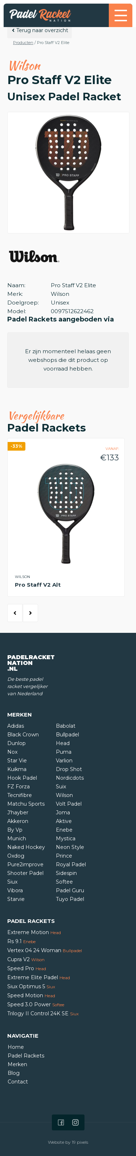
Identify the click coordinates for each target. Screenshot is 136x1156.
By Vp (14, 830)
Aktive (64, 821)
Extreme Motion (34, 932)
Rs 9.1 (21, 941)
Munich (16, 838)
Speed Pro (26, 968)
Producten (23, 42)
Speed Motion (31, 995)
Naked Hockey (26, 847)
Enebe (64, 830)
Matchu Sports (26, 804)
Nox (12, 752)
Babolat (65, 726)
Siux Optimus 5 (31, 986)
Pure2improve (25, 864)
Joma (63, 812)
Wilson (64, 795)
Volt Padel (69, 804)
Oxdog (15, 856)
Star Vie (17, 760)
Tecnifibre (19, 795)
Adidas (15, 726)
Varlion (64, 760)
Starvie (16, 899)
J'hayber (17, 812)
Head (63, 743)
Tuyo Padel (70, 899)
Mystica (65, 838)
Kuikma (16, 769)
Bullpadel (67, 734)
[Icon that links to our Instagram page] (75, 1122)
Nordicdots (70, 778)
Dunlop (16, 743)
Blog (14, 1073)
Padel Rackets (26, 1055)
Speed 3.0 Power (35, 1004)
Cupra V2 (26, 959)
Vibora (15, 890)
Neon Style (70, 847)
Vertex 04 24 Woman (44, 950)
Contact (18, 1081)
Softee (64, 882)
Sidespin (66, 873)
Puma (63, 752)
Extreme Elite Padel (38, 977)
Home (16, 1047)
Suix (61, 786)
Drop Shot (69, 769)
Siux (12, 882)
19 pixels (80, 1142)
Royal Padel (71, 864)
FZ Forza (18, 786)
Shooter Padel (25, 873)
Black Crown (23, 734)
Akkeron (17, 821)
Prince (64, 856)
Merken (17, 1064)
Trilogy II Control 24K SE (43, 1013)
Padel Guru (70, 890)
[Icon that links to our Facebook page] (61, 1122)
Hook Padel (22, 778)
